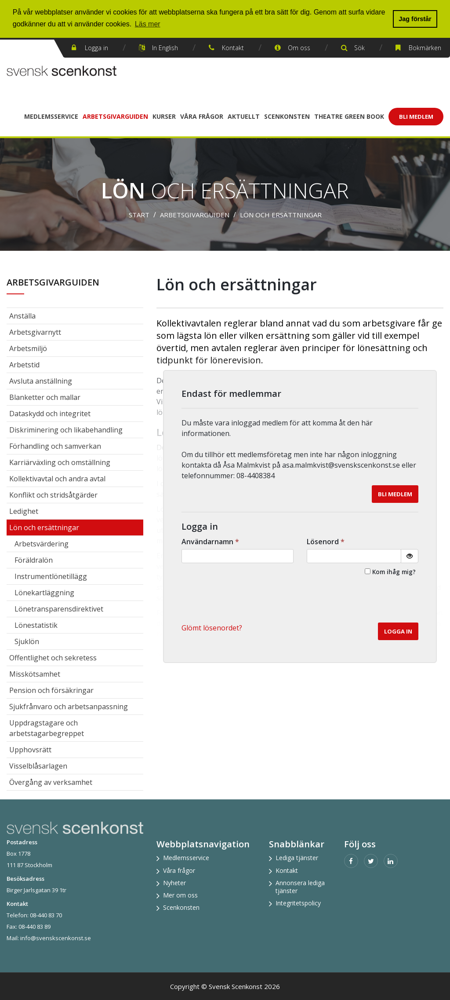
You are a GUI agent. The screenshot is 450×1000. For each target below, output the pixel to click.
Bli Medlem (416, 117)
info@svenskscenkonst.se (55, 938)
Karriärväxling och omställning (59, 462)
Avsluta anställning (40, 381)
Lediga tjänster (297, 857)
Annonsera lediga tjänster (300, 887)
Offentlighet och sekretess (53, 658)
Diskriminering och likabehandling (66, 430)
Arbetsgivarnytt (35, 332)
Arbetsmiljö (28, 348)
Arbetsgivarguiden (115, 116)
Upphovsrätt (30, 750)
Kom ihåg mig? (394, 572)
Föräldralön (34, 560)
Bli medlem (395, 494)
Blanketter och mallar (44, 397)
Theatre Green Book (349, 116)
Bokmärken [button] (425, 48)
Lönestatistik (36, 625)
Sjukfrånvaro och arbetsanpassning (68, 706)
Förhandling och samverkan (55, 446)
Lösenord (326, 541)
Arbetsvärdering (42, 544)
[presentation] (351, 601)
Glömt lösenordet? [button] (211, 628)
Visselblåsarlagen (38, 766)
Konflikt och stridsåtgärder (53, 495)
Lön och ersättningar (281, 214)
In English (165, 48)
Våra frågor (201, 116)
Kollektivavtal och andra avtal (57, 479)
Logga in (96, 48)
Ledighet (23, 511)
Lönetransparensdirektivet (59, 609)
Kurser (164, 116)
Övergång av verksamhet (50, 782)
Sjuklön (27, 641)
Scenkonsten (287, 116)
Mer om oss (180, 895)
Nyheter (174, 883)
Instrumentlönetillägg (51, 576)
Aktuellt (244, 116)
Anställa (22, 316)
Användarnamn (211, 541)
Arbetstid (24, 365)
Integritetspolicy (298, 903)
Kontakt (233, 48)
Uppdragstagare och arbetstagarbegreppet (46, 728)
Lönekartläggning (44, 592)
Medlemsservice (51, 116)
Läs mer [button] (147, 24)
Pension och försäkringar (51, 690)
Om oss (299, 48)
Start (139, 214)
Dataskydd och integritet (50, 413)
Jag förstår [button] (415, 18)
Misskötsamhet (34, 674)
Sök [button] (359, 48)
